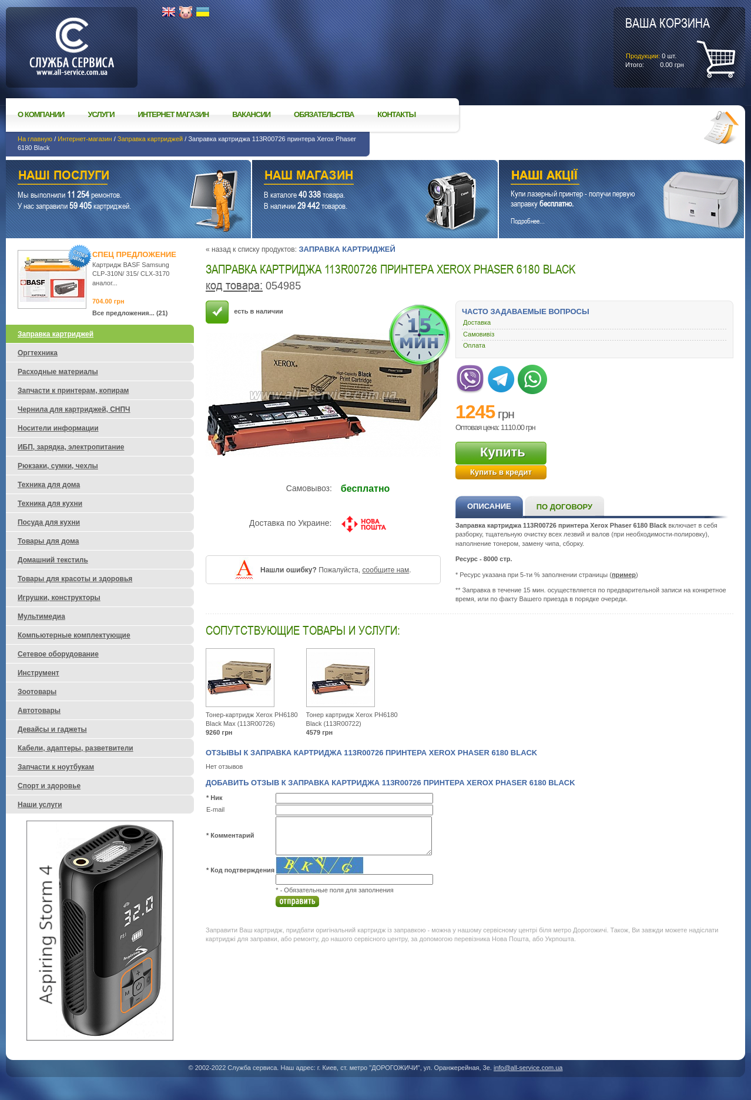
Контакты (396, 114)
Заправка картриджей (150, 138)
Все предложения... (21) (130, 312)
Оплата (474, 345)
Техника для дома (49, 485)
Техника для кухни (50, 503)
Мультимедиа (41, 616)
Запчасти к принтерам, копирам (73, 390)
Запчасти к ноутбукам (56, 767)
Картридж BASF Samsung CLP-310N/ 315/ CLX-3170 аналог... (130, 273)
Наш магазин (354, 177)
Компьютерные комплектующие (74, 635)
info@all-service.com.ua (528, 1067)
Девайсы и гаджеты (52, 729)
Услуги (101, 114)
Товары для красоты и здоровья (75, 579)
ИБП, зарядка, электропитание (71, 447)
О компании (41, 114)
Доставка (477, 322)
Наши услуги (114, 177)
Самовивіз (478, 334)
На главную (35, 138)
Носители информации (58, 428)
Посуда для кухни (49, 522)
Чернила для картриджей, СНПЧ (74, 409)
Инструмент (38, 673)
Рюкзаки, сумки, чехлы (58, 466)
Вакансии (251, 114)
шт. (667, 41)
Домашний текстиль (53, 560)
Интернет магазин (173, 114)
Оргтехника (38, 353)
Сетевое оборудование (58, 654)
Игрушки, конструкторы (59, 598)
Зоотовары (37, 692)
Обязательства (324, 114)
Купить (502, 452)
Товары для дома (48, 541)
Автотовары (39, 710)
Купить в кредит (501, 472)
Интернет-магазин (85, 138)
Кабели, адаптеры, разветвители (75, 748)
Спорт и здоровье (49, 786)
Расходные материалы (58, 372)
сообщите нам (385, 570)
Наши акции (605, 177)
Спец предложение (134, 254)
